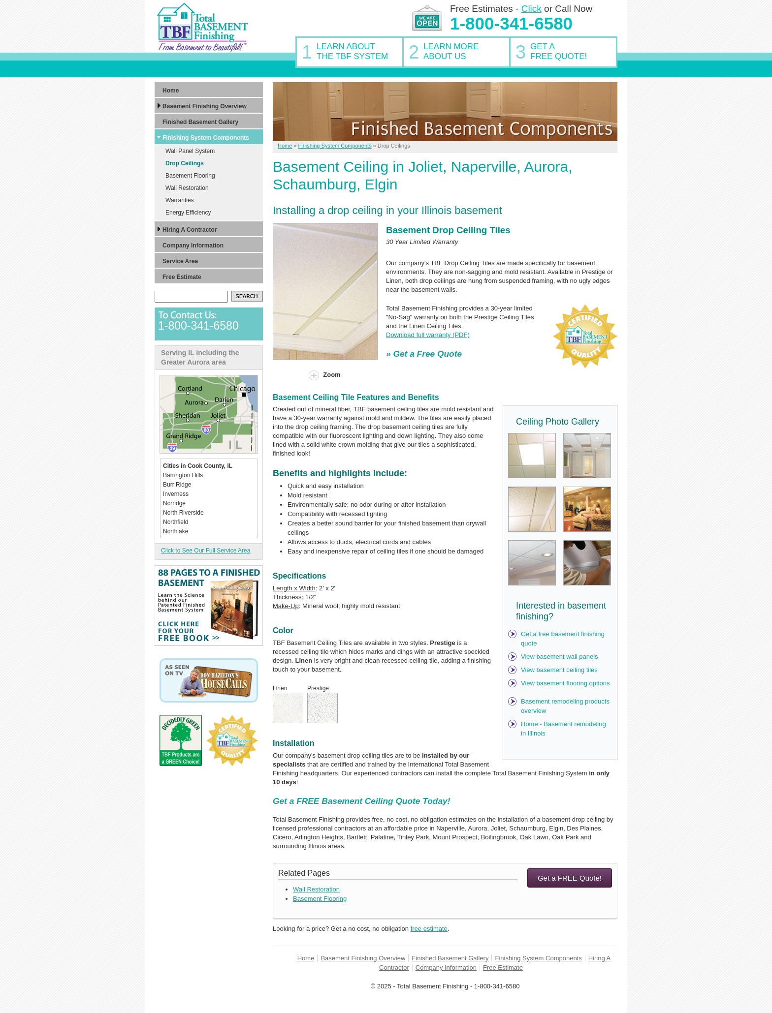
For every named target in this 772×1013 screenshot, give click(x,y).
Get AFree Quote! (558, 51)
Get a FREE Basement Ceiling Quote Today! (361, 801)
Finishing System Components (538, 958)
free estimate (429, 928)
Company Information (446, 967)
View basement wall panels (559, 656)
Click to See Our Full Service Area (205, 550)
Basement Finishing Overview (363, 958)
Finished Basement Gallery (450, 958)
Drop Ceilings (184, 163)
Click (531, 8)
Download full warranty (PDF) (428, 334)
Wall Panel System (190, 151)
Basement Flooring (320, 898)
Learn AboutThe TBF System (352, 51)
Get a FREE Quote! (570, 878)
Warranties (179, 200)
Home (306, 958)
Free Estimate (503, 967)
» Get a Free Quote (424, 354)
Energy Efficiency (188, 212)
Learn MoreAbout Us (451, 51)
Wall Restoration (316, 889)
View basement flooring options (565, 683)
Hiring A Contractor (189, 229)
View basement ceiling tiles (559, 670)
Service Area (180, 261)
